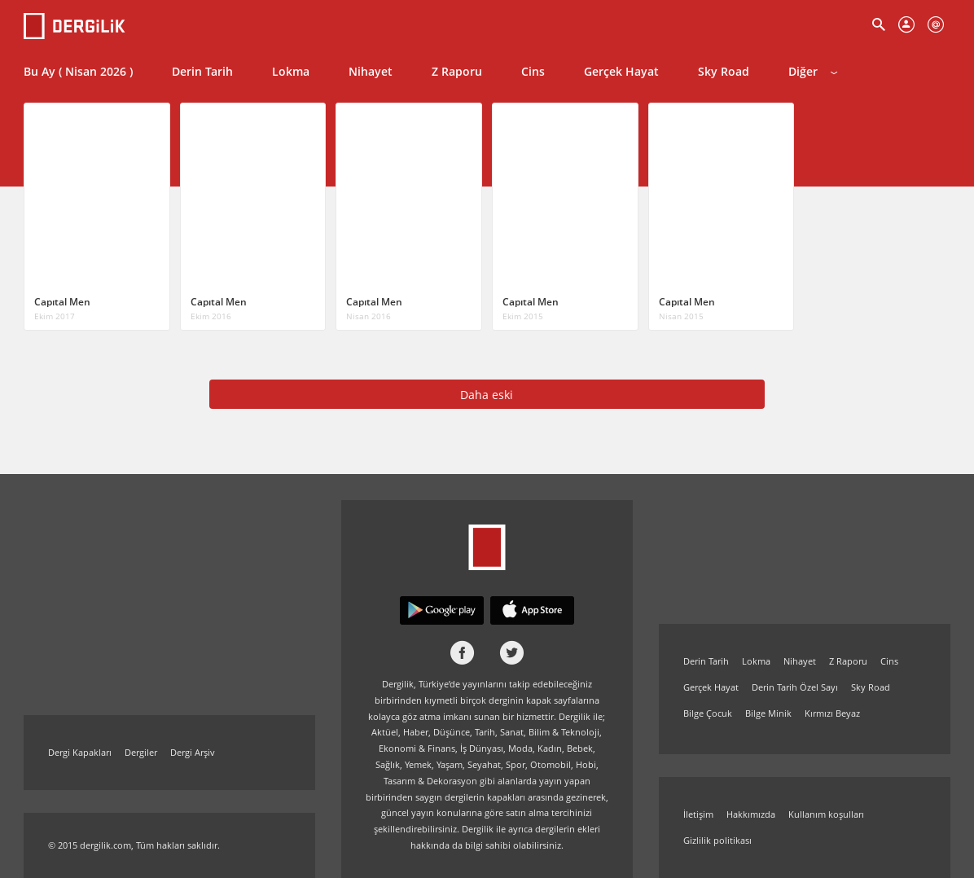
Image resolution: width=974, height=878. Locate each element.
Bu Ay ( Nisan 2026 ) (78, 71)
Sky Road (723, 71)
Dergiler (141, 752)
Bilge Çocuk (707, 713)
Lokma (290, 71)
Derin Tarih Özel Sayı (795, 687)
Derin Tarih (202, 71)
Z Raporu (457, 71)
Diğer (812, 71)
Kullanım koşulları (826, 814)
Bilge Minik (768, 713)
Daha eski (486, 394)
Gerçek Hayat (621, 71)
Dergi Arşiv (192, 752)
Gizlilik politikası (717, 840)
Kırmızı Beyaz (832, 713)
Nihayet (371, 71)
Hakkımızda (750, 814)
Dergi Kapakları (80, 752)
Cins (533, 71)
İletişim (698, 814)
